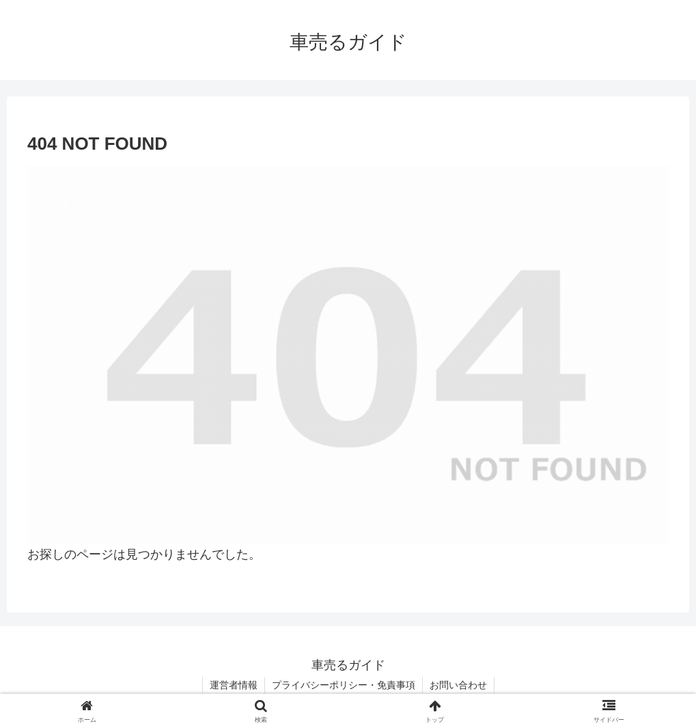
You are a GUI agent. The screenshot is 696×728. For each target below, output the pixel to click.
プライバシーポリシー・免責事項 (343, 684)
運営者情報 (233, 684)
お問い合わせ (458, 684)
